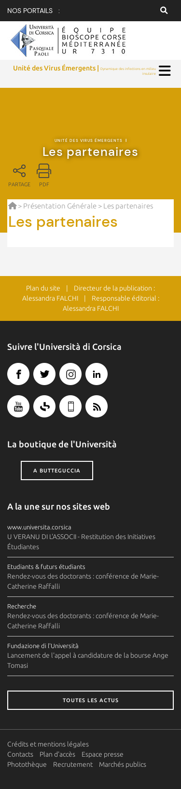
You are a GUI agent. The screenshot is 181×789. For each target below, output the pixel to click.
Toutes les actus (91, 700)
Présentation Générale (60, 206)
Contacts (20, 754)
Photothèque (27, 764)
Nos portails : (33, 10)
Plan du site (43, 288)
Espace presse (103, 754)
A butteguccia (57, 470)
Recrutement (73, 764)
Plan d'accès (57, 754)
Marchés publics (122, 764)
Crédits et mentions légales (48, 744)
